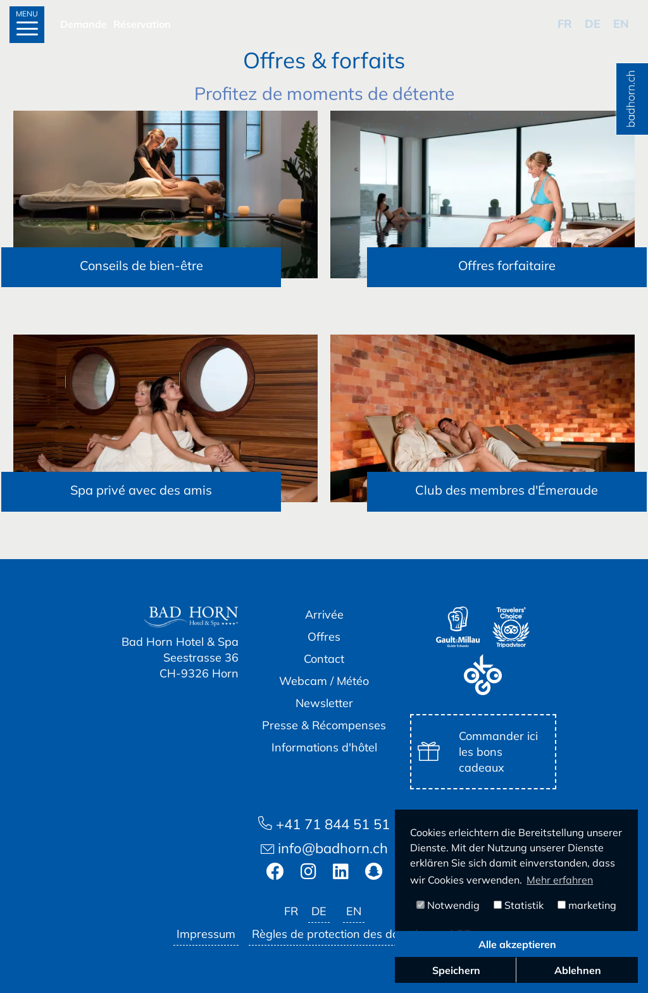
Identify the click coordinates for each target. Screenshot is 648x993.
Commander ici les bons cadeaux (478, 752)
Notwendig (448, 905)
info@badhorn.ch (324, 848)
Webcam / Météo (324, 681)
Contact (324, 658)
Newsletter (324, 703)
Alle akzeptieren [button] (517, 944)
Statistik (519, 905)
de (593, 23)
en (621, 23)
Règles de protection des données (341, 934)
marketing (587, 905)
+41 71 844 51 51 (324, 824)
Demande (83, 24)
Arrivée (324, 614)
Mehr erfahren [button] (559, 879)
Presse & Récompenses (324, 725)
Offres (324, 636)
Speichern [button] (456, 970)
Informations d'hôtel (324, 747)
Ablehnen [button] (577, 970)
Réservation (142, 24)
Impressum (206, 934)
